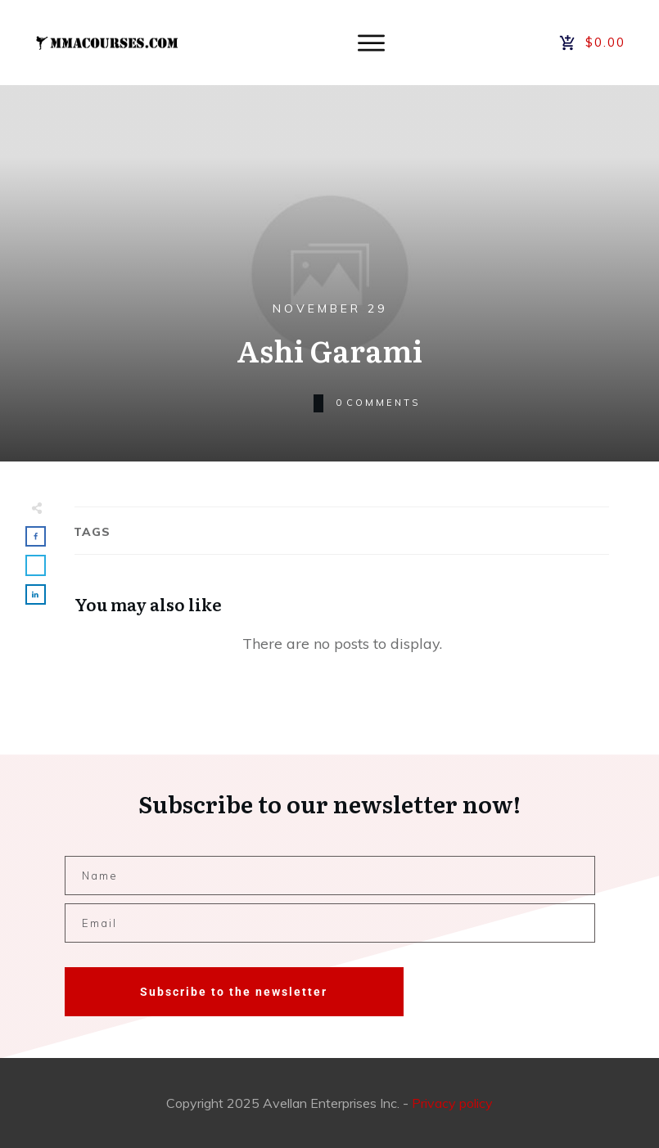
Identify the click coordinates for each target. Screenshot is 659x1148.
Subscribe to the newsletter (233, 991)
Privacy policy (452, 1103)
